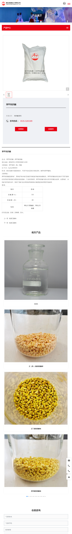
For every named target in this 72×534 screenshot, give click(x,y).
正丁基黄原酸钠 (36, 429)
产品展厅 (37, 15)
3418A (36, 304)
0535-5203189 (26, 121)
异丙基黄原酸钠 (36, 491)
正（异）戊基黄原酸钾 (36, 366)
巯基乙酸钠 (12, 223)
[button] (28, 496)
